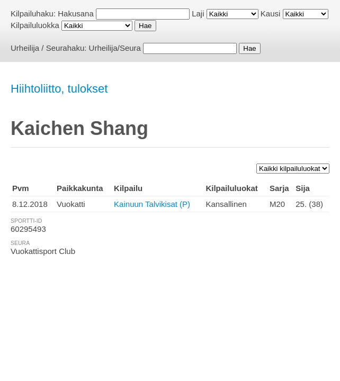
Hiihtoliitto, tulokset (59, 88)
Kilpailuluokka (35, 25)
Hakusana (76, 13)
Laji (198, 13)
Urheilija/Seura (115, 47)
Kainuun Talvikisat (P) (152, 203)
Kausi (271, 13)
